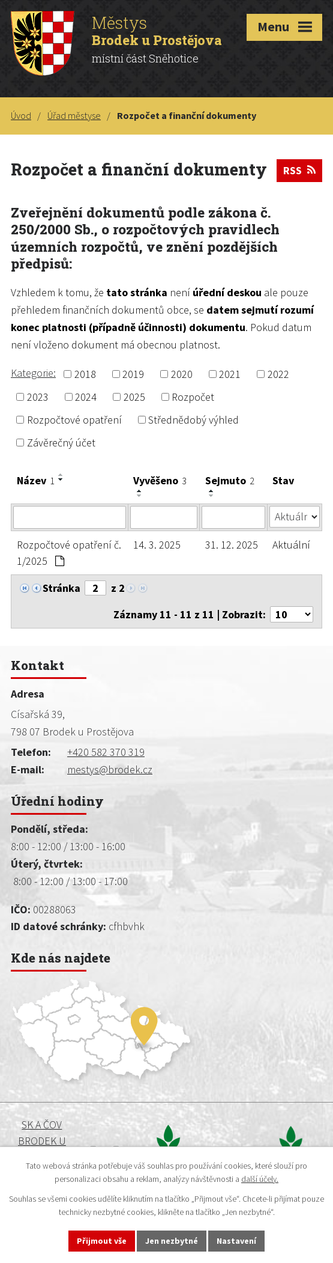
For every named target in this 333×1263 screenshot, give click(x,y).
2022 (278, 374)
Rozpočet (193, 397)
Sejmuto (229, 480)
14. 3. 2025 (157, 545)
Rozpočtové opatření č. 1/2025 (69, 553)
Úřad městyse (74, 115)
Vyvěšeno (160, 480)
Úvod (21, 115)
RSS (299, 170)
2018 (85, 374)
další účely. (259, 1179)
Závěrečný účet (61, 442)
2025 (134, 397)
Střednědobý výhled (193, 420)
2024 (86, 397)
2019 (133, 374)
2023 (38, 397)
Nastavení (236, 1240)
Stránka (61, 588)
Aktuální (291, 545)
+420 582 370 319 (106, 752)
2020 (182, 374)
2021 (230, 374)
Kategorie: (33, 373)
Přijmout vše (102, 1240)
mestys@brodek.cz (109, 769)
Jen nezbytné (171, 1240)
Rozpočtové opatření (74, 420)
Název (36, 480)
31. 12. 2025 (231, 545)
